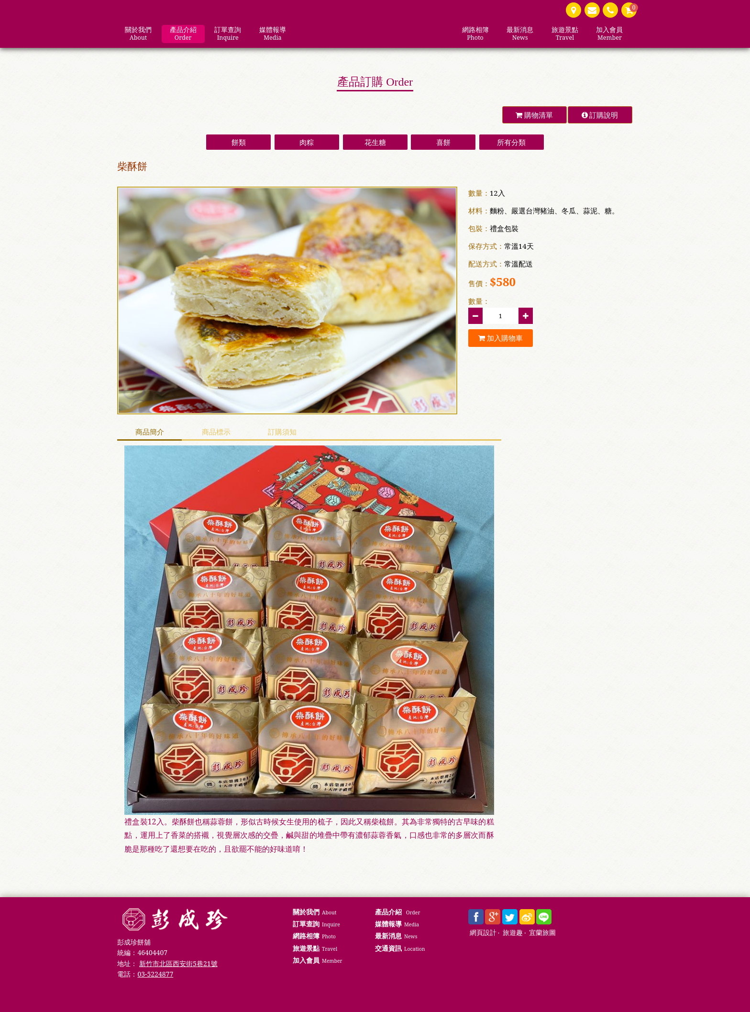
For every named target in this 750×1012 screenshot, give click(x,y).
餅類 (239, 142)
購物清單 (534, 115)
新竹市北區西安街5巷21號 (178, 963)
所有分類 (511, 142)
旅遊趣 (513, 933)
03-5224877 (155, 974)
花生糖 (375, 142)
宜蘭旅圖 (542, 933)
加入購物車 (500, 338)
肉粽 (306, 142)
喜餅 (443, 142)
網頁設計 (483, 933)
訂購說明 (600, 115)
